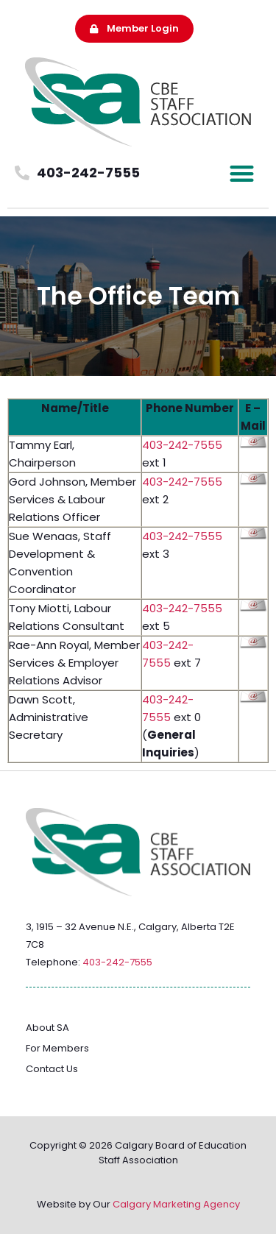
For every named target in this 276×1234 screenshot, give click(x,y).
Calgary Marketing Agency (176, 1204)
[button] (242, 173)
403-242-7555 (182, 445)
